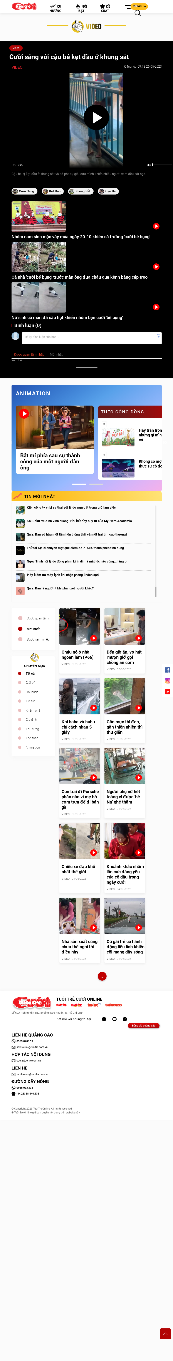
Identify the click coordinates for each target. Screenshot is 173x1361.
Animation (33, 747)
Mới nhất (33, 629)
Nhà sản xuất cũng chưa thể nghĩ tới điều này (79, 947)
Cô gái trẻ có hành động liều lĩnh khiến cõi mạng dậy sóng (125, 947)
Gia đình (31, 720)
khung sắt (83, 191)
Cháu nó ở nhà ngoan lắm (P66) (78, 654)
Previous (10, 443)
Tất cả (30, 674)
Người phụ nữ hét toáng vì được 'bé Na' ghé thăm (123, 797)
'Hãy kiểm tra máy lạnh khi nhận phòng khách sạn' (63, 575)
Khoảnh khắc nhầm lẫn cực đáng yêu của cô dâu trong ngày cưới (125, 874)
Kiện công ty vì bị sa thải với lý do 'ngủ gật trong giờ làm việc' (71, 507)
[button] (127, 7)
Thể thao (32, 738)
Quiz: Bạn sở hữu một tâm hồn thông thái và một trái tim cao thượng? (77, 534)
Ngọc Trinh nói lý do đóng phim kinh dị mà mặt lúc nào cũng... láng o (76, 561)
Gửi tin (139, 6)
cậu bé (110, 191)
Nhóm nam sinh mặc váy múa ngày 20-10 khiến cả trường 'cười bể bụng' (81, 236)
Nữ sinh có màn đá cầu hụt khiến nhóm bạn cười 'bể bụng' (67, 317)
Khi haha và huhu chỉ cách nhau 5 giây (78, 727)
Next (165, 443)
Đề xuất (105, 8)
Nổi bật (81, 8)
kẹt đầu (54, 191)
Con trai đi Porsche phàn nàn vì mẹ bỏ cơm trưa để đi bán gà (80, 799)
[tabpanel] (55, 440)
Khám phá (33, 710)
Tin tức (30, 701)
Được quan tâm (38, 618)
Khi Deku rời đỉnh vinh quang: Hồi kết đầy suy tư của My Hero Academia (79, 521)
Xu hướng (55, 8)
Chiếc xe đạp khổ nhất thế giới (78, 869)
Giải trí (30, 683)
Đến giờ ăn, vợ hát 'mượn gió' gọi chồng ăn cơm (124, 657)
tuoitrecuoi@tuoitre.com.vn (30, 1074)
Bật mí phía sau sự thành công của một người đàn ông (50, 462)
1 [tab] (79, 484)
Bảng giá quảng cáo (143, 1025)
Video (16, 48)
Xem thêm (18, 360)
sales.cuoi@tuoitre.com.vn (30, 1047)
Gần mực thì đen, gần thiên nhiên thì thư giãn (125, 727)
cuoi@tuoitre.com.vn (26, 1060)
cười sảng (26, 191)
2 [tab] (96, 484)
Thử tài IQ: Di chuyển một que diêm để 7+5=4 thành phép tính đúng (75, 548)
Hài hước (32, 692)
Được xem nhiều (38, 639)
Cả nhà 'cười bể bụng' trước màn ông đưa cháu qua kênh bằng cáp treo (80, 277)
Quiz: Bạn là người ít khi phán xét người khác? (60, 588)
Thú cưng (32, 729)
